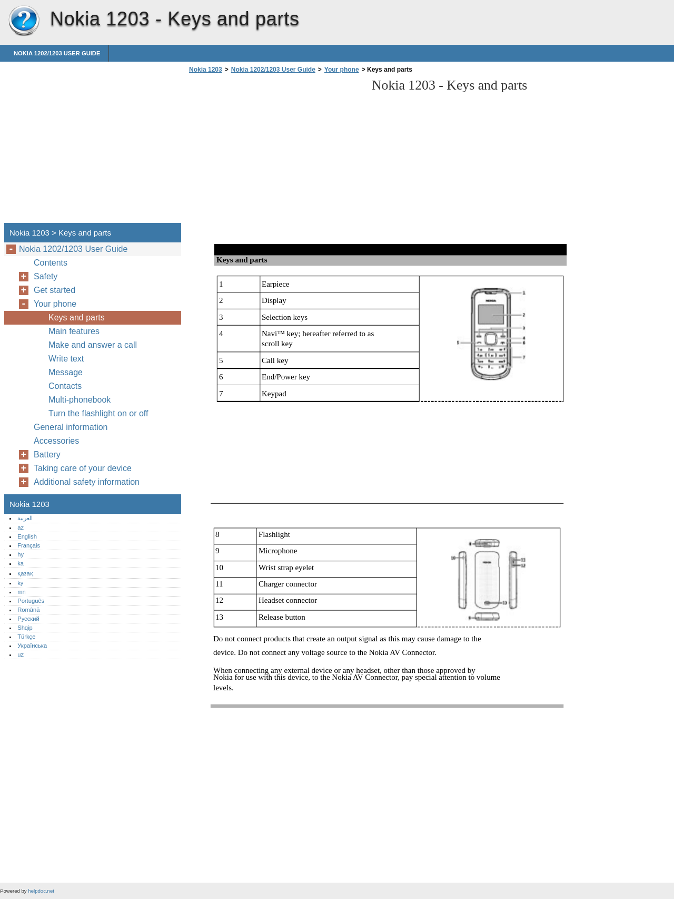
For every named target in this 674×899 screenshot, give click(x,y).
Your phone (341, 69)
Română (28, 610)
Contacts (65, 386)
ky (20, 583)
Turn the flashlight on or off (98, 413)
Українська (32, 645)
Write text (66, 358)
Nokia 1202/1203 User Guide (57, 53)
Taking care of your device (83, 468)
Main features (74, 331)
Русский (28, 618)
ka (20, 563)
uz (20, 654)
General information (71, 427)
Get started (54, 290)
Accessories (56, 440)
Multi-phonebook (79, 399)
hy (20, 554)
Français (28, 545)
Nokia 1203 (23, 21)
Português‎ (30, 601)
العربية (25, 518)
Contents (50, 262)
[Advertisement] (274, 151)
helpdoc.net (41, 891)
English (27, 536)
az (20, 527)
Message (65, 372)
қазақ (25, 573)
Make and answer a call (92, 344)
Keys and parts (76, 317)
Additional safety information (87, 481)
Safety (45, 276)
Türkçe (26, 636)
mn (21, 592)
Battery (47, 454)
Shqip (25, 627)
